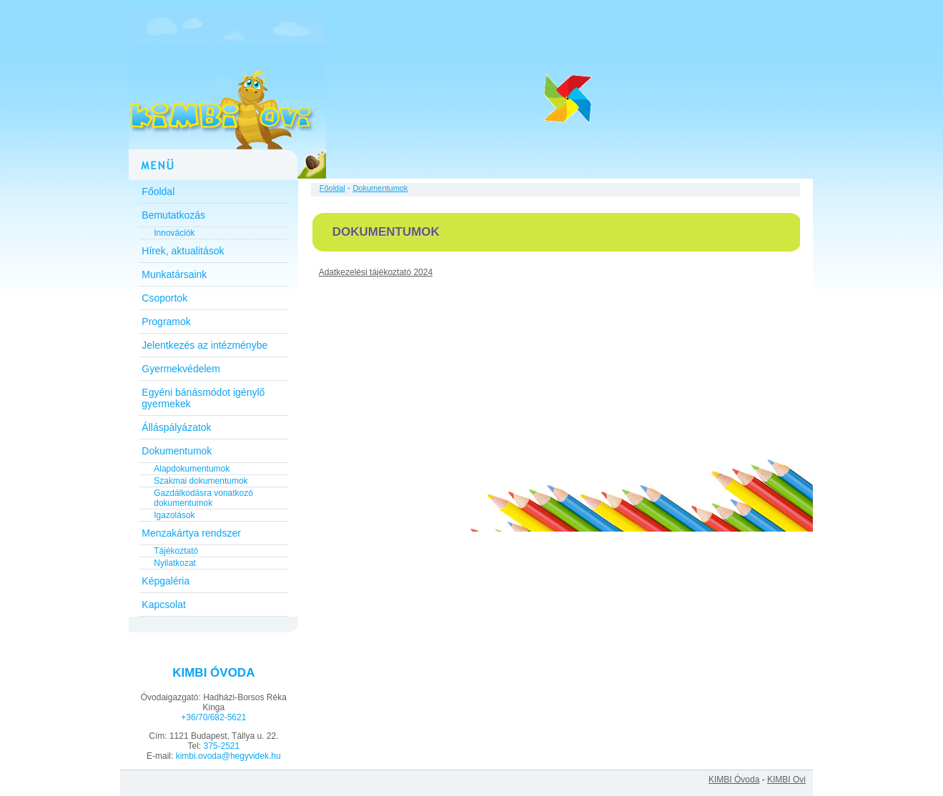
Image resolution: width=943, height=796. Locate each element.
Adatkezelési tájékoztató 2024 (376, 272)
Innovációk (174, 233)
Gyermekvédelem (181, 368)
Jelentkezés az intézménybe (204, 345)
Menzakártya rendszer (191, 533)
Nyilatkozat (175, 563)
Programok (166, 321)
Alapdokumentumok (191, 469)
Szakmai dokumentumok (200, 481)
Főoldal (158, 191)
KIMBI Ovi (786, 780)
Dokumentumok (177, 451)
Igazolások (174, 515)
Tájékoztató (176, 551)
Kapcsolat (163, 604)
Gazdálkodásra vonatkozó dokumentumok (203, 498)
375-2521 (221, 746)
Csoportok (164, 298)
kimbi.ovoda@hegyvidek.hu (228, 756)
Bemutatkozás (173, 215)
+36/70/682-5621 (213, 717)
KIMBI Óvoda (734, 780)
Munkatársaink (174, 274)
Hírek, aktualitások (183, 251)
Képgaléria (165, 581)
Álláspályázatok (176, 427)
